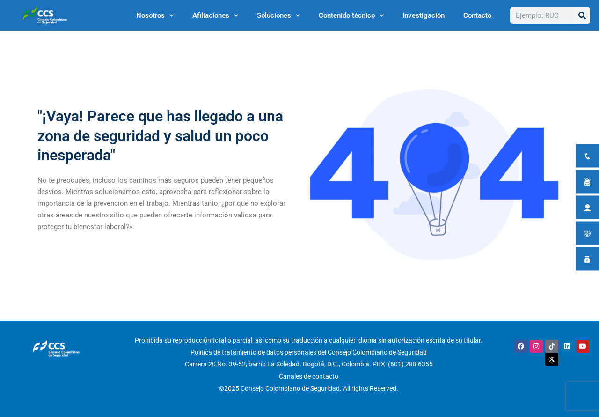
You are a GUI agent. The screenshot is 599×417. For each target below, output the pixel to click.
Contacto (477, 15)
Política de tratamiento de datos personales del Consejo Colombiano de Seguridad (308, 352)
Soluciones (278, 15)
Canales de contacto (308, 376)
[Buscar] (582, 15)
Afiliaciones (215, 15)
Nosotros (155, 15)
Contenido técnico (351, 15)
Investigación (423, 15)
